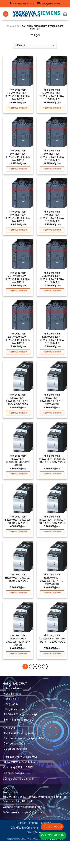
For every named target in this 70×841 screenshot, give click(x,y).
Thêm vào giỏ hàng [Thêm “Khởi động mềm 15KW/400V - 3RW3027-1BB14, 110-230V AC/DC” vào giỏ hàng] (52, 532)
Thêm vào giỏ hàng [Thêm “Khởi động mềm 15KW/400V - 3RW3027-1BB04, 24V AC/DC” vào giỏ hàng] (17, 593)
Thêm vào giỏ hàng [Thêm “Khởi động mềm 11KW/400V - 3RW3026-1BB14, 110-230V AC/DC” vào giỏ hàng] (52, 474)
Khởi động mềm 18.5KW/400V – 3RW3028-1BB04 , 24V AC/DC (18, 640)
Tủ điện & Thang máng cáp (20, 714)
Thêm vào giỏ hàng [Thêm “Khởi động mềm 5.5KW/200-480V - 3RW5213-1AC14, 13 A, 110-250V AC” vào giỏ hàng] (52, 352)
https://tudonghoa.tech (28, 807)
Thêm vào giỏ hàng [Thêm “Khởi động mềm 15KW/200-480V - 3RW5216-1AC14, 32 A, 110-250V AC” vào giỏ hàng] (52, 169)
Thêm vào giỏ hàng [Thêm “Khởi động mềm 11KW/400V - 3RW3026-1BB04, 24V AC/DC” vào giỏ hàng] (17, 532)
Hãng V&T (10, 698)
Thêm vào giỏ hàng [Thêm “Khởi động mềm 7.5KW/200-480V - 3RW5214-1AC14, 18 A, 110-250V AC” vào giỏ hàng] (52, 291)
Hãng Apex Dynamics (17, 709)
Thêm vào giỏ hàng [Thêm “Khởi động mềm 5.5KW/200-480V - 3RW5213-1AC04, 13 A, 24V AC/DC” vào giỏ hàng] (17, 352)
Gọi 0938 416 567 (52, 835)
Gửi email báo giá (13, 773)
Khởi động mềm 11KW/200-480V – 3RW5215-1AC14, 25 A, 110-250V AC (52, 216)
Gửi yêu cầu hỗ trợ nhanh (18, 778)
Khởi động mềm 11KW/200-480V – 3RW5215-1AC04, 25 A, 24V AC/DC (18, 216)
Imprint (33, 822)
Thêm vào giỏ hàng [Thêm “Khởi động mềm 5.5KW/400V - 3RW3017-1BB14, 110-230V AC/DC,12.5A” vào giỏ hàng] (17, 413)
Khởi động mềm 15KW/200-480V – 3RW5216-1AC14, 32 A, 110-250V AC (52, 155)
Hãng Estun (11, 704)
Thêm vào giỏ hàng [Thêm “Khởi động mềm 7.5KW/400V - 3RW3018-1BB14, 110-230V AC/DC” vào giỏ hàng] (52, 413)
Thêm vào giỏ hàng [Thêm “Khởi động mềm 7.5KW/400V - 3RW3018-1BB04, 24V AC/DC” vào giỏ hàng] (17, 474)
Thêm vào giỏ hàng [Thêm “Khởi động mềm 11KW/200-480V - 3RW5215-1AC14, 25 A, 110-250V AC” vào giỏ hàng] (52, 230)
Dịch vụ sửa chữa (14, 743)
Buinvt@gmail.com (50, 3)
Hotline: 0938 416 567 (24, 3)
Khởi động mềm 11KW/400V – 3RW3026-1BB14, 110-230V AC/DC (52, 458)
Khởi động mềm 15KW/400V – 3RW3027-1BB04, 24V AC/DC (18, 577)
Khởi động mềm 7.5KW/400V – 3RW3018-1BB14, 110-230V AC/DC (52, 399)
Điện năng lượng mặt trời (19, 719)
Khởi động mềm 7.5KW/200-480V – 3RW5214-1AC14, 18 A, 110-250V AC (52, 277)
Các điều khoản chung (24, 827)
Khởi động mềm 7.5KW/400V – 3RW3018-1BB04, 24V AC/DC (17, 460)
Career (22, 822)
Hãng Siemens (12, 693)
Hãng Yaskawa (13, 688)
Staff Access (35, 832)
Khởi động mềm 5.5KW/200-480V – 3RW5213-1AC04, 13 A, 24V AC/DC (18, 338)
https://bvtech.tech (33, 812)
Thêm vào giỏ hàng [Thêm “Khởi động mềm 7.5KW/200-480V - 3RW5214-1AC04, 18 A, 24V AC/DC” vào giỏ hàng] (17, 291)
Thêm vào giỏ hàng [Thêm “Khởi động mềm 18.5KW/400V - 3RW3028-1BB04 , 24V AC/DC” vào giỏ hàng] (17, 654)
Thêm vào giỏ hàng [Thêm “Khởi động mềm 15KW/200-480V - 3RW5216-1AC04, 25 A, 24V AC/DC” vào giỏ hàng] (17, 169)
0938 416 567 (24, 767)
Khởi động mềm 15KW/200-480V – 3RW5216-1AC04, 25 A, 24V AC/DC (18, 155)
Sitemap (46, 822)
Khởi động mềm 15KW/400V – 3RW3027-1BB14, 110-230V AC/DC (52, 519)
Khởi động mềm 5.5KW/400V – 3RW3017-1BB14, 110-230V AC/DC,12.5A (18, 399)
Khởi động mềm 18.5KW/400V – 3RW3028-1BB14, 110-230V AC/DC (52, 579)
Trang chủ (13, 26)
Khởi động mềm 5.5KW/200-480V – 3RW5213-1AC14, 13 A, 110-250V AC (52, 338)
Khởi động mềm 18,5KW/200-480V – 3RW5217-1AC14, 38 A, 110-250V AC (52, 94)
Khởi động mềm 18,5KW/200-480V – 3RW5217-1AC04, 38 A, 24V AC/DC (18, 94)
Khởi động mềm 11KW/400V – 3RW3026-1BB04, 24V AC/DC (18, 519)
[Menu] (5, 14)
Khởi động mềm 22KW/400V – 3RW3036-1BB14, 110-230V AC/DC (52, 638)
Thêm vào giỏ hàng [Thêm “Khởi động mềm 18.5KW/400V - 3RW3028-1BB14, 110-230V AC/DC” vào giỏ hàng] (52, 593)
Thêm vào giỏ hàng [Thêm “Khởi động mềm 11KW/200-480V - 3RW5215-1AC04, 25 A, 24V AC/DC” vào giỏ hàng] (17, 230)
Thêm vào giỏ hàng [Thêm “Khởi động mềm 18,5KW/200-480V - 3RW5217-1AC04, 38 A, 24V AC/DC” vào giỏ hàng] (17, 108)
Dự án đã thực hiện (15, 748)
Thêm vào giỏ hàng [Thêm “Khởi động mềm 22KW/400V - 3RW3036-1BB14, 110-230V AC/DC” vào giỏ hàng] (52, 654)
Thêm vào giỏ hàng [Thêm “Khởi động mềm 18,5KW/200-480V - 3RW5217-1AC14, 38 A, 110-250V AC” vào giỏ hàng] (52, 108)
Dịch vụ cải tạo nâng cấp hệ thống (24, 738)
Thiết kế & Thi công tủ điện (20, 733)
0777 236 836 (26, 762)
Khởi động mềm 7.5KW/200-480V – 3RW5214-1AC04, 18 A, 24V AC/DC (18, 277)
